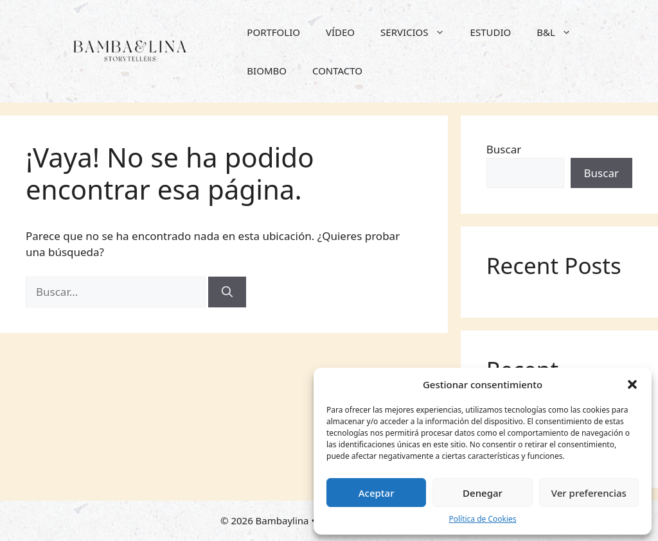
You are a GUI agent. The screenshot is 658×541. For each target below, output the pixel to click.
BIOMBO (267, 70)
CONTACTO (337, 70)
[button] (632, 384)
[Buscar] (227, 292)
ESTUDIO (490, 32)
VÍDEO (340, 32)
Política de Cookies (482, 518)
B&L (560, 32)
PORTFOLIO (273, 32)
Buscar (503, 149)
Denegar (482, 492)
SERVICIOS (419, 32)
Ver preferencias (589, 492)
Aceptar (377, 492)
